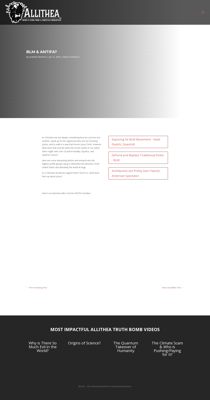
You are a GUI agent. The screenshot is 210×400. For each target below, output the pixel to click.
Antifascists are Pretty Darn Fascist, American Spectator (136, 173)
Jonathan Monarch (38, 56)
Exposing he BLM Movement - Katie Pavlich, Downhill (136, 141)
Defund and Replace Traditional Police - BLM (138, 157)
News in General (70, 56)
